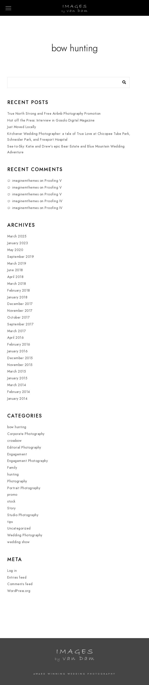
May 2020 (15, 250)
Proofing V (53, 180)
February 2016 (18, 344)
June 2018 (15, 270)
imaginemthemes (25, 180)
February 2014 (18, 392)
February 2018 (18, 290)
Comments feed (20, 584)
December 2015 (20, 358)
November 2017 (19, 310)
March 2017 (16, 331)
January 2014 (17, 398)
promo (12, 494)
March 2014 (16, 385)
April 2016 (15, 337)
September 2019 (20, 256)
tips (10, 522)
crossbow (14, 440)
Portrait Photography (23, 488)
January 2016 (17, 351)
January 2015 (17, 378)
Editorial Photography (24, 447)
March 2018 (16, 283)
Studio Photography (22, 515)
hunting (13, 474)
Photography (17, 481)
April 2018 (15, 277)
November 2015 (20, 365)
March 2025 (16, 236)
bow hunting (16, 427)
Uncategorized (19, 528)
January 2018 (17, 297)
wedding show (18, 542)
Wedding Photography (24, 535)
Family (12, 467)
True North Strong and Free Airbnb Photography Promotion (54, 113)
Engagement (17, 454)
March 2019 (16, 263)
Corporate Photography (26, 434)
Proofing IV (54, 201)
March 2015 (16, 371)
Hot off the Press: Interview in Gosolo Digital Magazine (51, 120)
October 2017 (18, 317)
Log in (12, 570)
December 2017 (20, 304)
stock (11, 501)
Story (11, 508)
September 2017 (20, 324)
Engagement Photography (27, 461)
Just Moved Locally (21, 127)
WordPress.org (19, 591)
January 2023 (17, 243)
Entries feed (16, 577)
